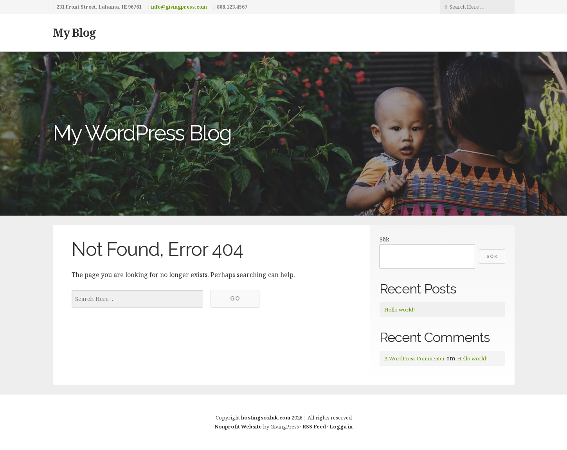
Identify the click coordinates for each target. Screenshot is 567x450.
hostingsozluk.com (265, 417)
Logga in (341, 426)
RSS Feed (314, 426)
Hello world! (399, 309)
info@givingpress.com (179, 7)
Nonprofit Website (238, 426)
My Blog (74, 32)
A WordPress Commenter (414, 358)
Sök (384, 239)
